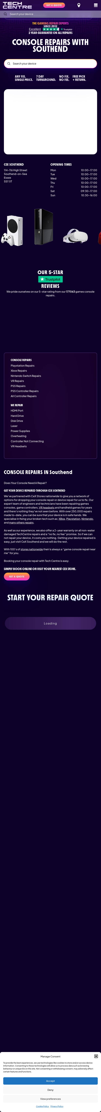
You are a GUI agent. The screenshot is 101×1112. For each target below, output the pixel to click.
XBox (62, 518)
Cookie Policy (42, 1106)
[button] (96, 1056)
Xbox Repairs (19, 370)
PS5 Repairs (18, 386)
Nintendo (87, 518)
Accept (50, 1080)
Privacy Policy (56, 1106)
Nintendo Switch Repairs (26, 376)
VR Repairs (17, 381)
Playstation (73, 518)
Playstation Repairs (22, 365)
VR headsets (46, 507)
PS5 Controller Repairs (25, 391)
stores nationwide (32, 549)
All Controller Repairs (24, 396)
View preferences (50, 1098)
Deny (50, 1089)
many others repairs (21, 522)
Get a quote (16, 576)
